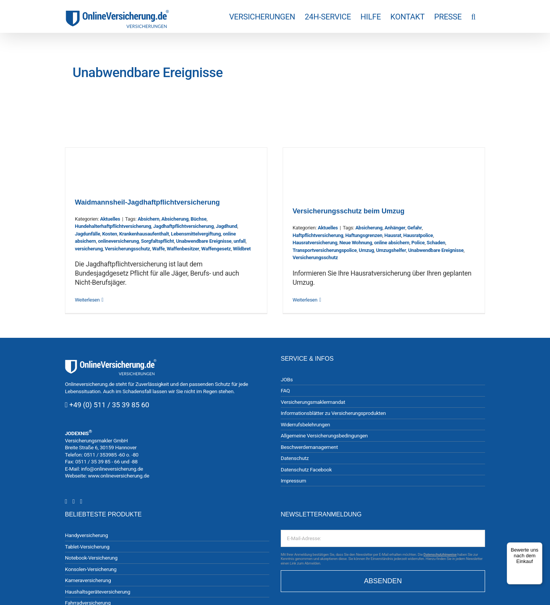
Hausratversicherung (315, 242)
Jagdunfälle (87, 234)
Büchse (199, 219)
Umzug (366, 250)
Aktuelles (110, 219)
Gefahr (414, 228)
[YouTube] (81, 502)
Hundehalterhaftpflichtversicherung (113, 226)
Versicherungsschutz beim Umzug (348, 211)
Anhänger (395, 228)
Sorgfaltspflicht (157, 241)
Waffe (158, 249)
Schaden (436, 242)
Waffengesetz (216, 249)
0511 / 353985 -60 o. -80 (111, 455)
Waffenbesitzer (183, 249)
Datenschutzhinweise (440, 554)
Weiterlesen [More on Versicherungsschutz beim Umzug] (305, 300)
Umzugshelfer (391, 250)
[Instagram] (66, 502)
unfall (239, 241)
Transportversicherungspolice (325, 250)
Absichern (148, 219)
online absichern (391, 242)
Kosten (109, 234)
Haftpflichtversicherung (318, 235)
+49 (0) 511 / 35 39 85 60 (109, 404)
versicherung (89, 249)
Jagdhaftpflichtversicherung (183, 226)
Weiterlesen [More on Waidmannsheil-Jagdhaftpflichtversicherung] (87, 300)
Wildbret (242, 249)
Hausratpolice (418, 235)
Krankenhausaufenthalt (144, 234)
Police (418, 242)
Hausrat (392, 235)
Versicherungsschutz (127, 249)
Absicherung (175, 219)
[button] (473, 16)
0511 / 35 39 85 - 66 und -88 (106, 461)
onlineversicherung (118, 241)
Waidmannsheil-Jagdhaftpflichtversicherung (147, 202)
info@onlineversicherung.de (112, 469)
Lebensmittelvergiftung (196, 234)
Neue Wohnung (355, 242)
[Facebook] (74, 502)
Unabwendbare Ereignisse (203, 241)
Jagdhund (226, 226)
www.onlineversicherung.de (118, 476)
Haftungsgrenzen (363, 235)
